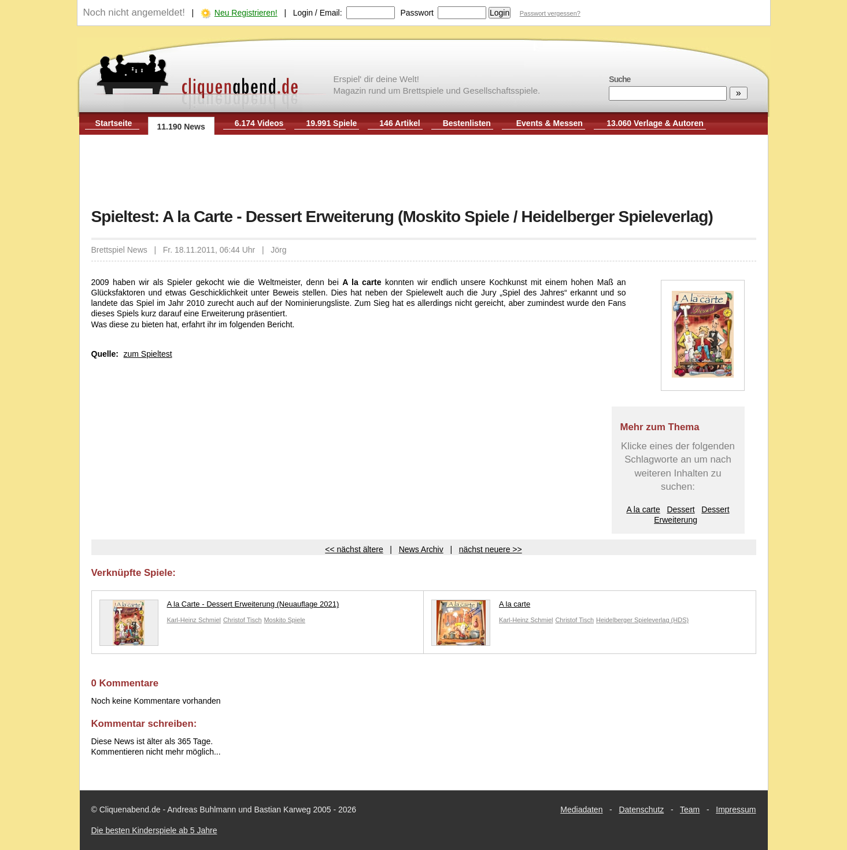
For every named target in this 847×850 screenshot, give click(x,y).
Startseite (113, 123)
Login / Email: (317, 12)
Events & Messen (549, 123)
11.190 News (181, 126)
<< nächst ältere (354, 549)
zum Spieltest (148, 354)
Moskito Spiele (284, 619)
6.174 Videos (259, 123)
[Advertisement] (423, 172)
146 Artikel (399, 123)
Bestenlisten (467, 123)
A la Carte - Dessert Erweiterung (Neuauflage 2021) (219, 607)
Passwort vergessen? (550, 13)
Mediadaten (581, 809)
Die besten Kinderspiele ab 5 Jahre (154, 830)
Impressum (736, 809)
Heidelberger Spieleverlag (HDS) (642, 619)
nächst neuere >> (490, 549)
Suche (619, 79)
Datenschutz (641, 809)
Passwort (417, 12)
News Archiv (421, 549)
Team (690, 809)
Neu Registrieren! (246, 12)
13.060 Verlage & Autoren (655, 123)
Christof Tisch (242, 619)
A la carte (643, 509)
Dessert (680, 509)
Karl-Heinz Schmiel (194, 619)
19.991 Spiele (331, 123)
